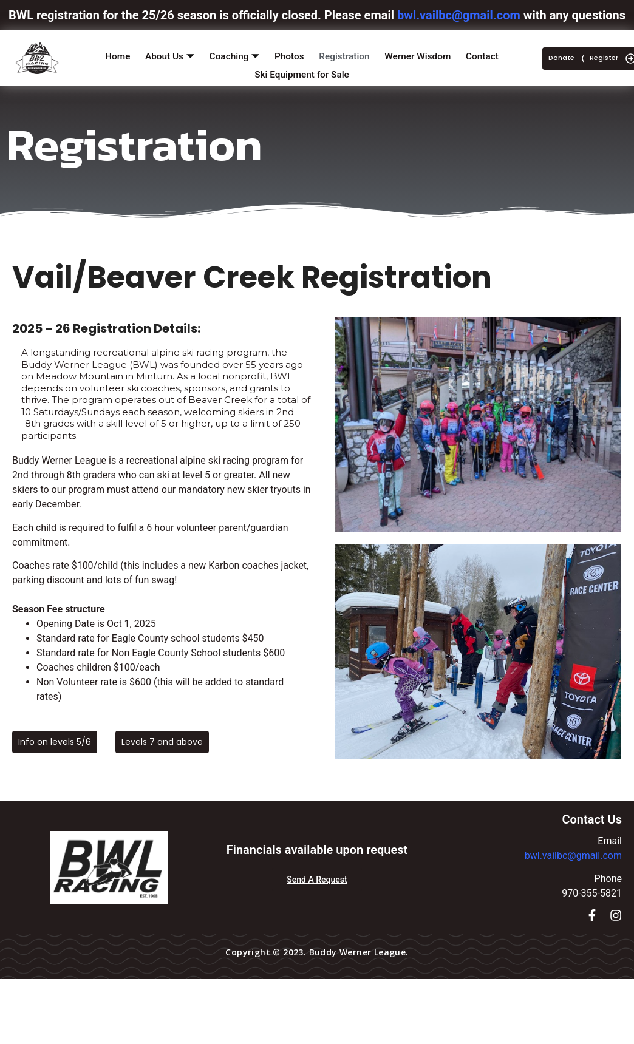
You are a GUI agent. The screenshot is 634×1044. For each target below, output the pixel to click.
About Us (165, 55)
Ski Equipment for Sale (302, 67)
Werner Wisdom (422, 54)
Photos (290, 54)
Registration (347, 54)
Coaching (232, 55)
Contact (489, 54)
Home (111, 54)
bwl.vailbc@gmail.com (573, 855)
